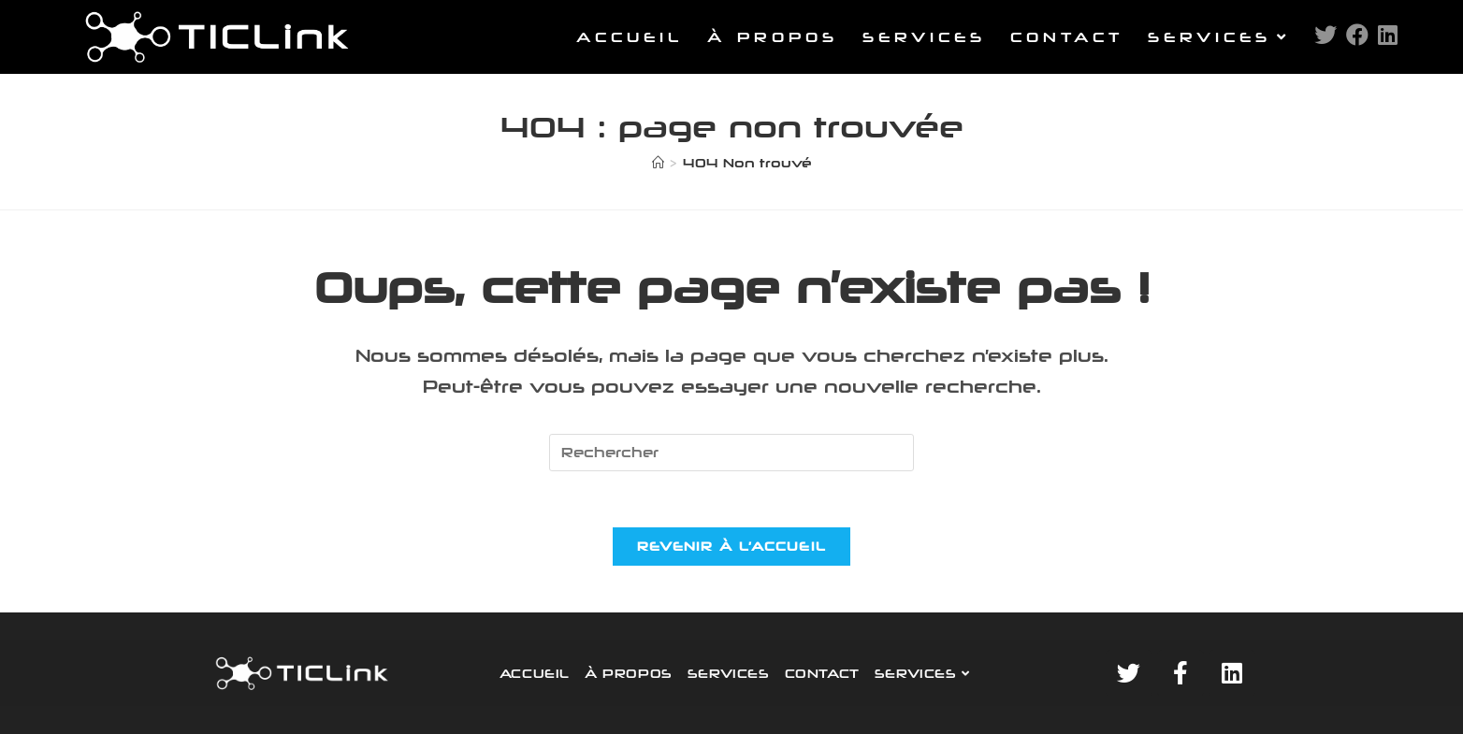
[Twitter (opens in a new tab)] (1325, 34)
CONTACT (822, 673)
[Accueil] (658, 162)
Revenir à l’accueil (732, 546)
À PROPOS (629, 673)
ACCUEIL (535, 673)
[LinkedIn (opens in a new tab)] (1388, 34)
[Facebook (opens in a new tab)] (1357, 34)
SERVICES (729, 673)
